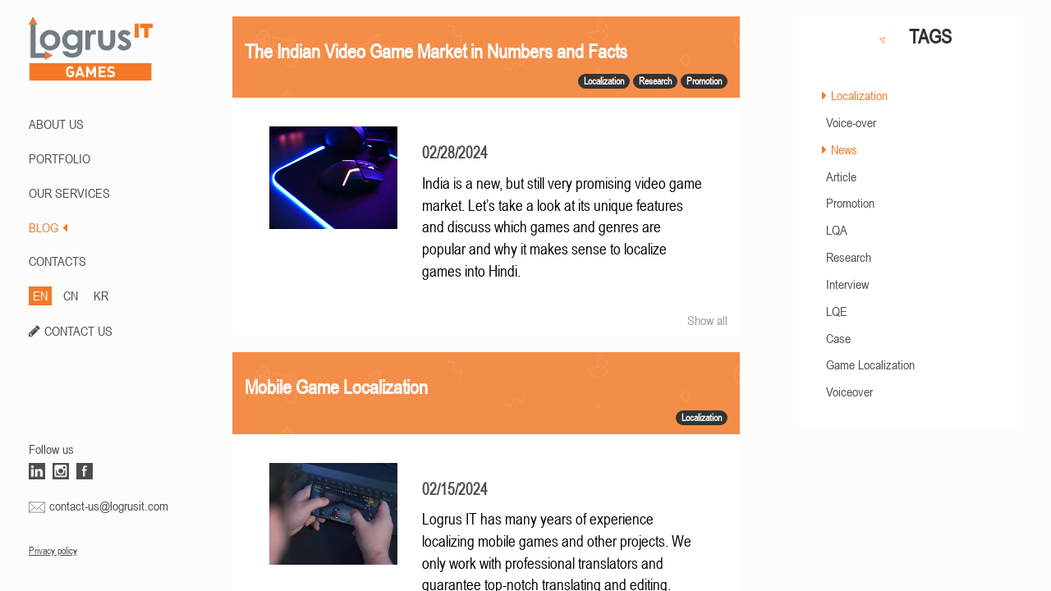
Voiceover (849, 391)
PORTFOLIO (59, 158)
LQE (836, 311)
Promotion (850, 202)
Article (841, 176)
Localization (859, 95)
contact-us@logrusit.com (108, 505)
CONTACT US (78, 330)
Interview (847, 284)
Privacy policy (53, 551)
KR (101, 295)
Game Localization (870, 364)
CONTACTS (57, 261)
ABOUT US (56, 124)
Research (848, 257)
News (844, 149)
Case (838, 338)
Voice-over (851, 122)
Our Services (69, 193)
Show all (707, 320)
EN (40, 295)
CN (70, 295)
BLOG (48, 227)
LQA (836, 229)
